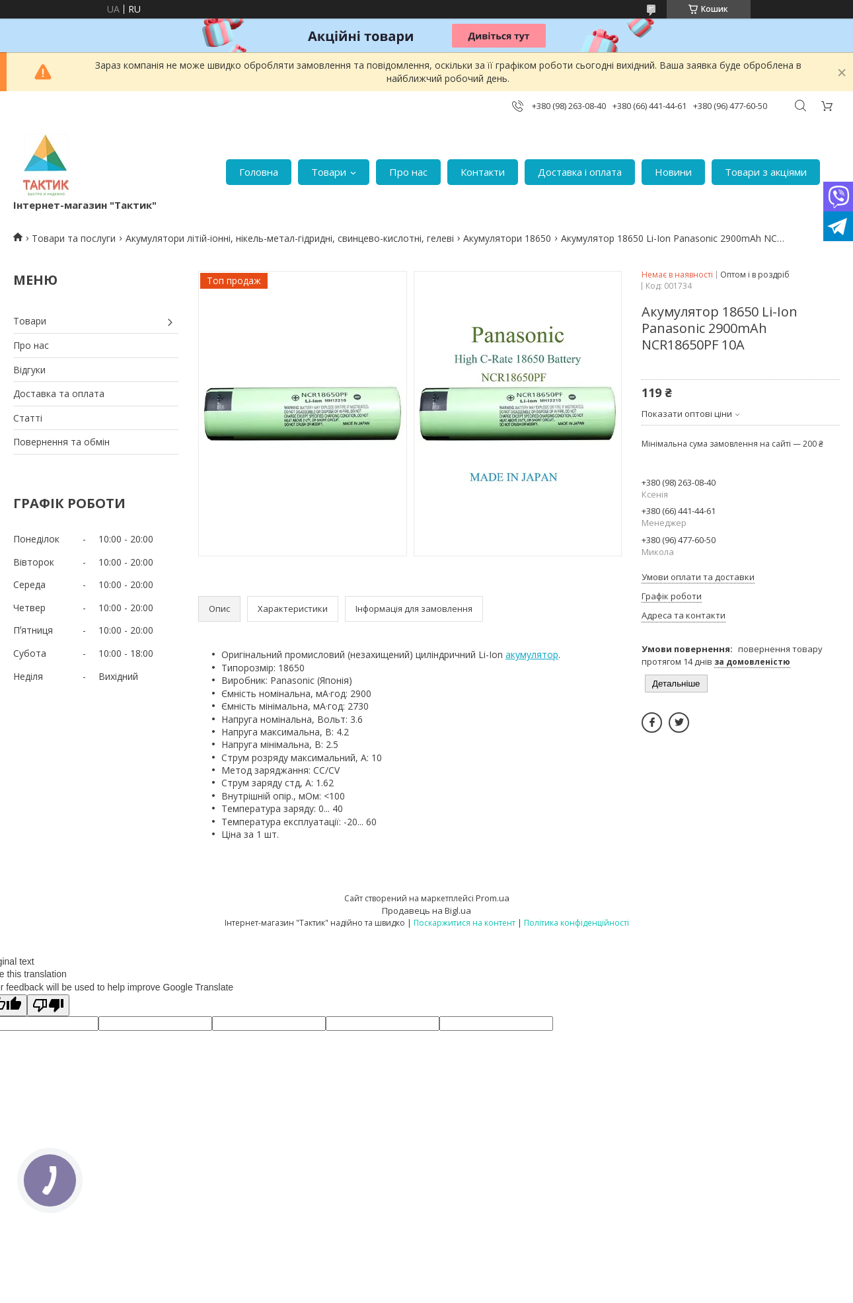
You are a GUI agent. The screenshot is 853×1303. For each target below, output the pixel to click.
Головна (258, 171)
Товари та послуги (74, 238)
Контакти (483, 171)
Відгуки (29, 369)
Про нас (408, 171)
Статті (27, 418)
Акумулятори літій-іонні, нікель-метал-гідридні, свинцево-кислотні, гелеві (290, 238)
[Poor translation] (48, 1005)
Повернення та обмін (61, 441)
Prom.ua (492, 898)
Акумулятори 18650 (507, 238)
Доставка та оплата (58, 393)
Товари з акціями (766, 171)
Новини (673, 171)
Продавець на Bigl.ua (426, 910)
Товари (328, 171)
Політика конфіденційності (576, 922)
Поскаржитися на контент (464, 922)
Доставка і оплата (580, 171)
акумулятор (531, 654)
